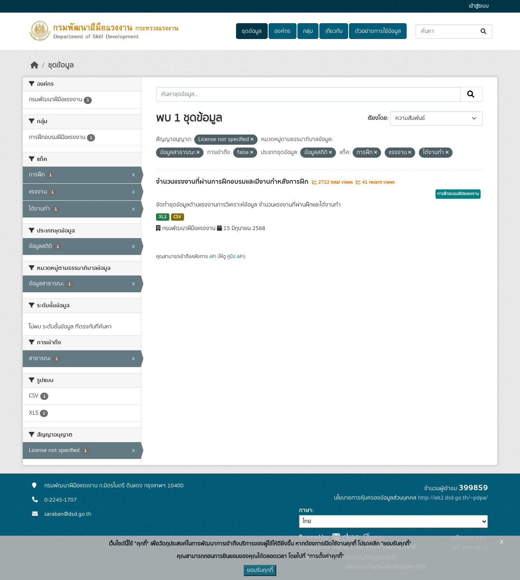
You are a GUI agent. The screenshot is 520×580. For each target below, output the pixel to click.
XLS (163, 217)
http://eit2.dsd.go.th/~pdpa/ (453, 498)
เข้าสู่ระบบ (479, 6)
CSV (177, 217)
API (212, 256)
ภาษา (305, 510)
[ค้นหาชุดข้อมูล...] (454, 31)
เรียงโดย (377, 118)
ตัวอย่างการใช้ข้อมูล (378, 31)
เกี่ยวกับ (333, 31)
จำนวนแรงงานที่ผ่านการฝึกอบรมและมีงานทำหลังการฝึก (233, 181)
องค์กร (282, 31)
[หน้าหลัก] (34, 65)
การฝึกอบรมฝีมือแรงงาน (458, 194)
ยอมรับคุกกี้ (260, 570)
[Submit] (484, 31)
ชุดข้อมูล (252, 31)
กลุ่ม (308, 31)
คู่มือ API (235, 256)
